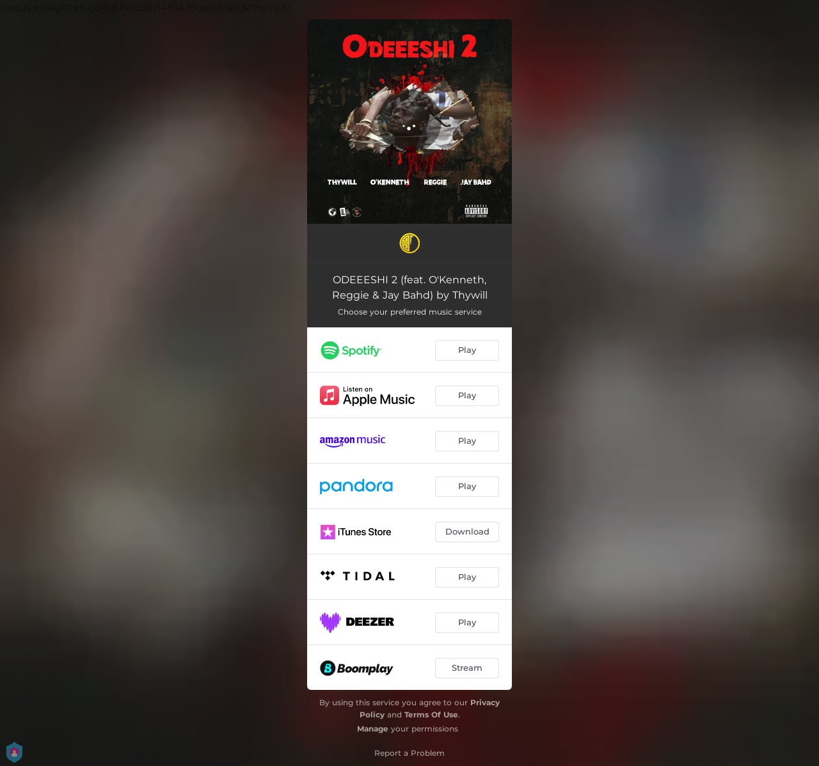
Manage (372, 728)
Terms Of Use (431, 714)
